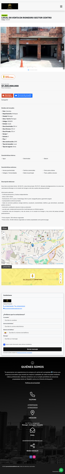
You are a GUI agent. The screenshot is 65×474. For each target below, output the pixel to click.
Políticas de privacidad (32, 383)
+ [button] (3, 232)
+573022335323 (20, 306)
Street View (8, 76)
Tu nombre (6, 317)
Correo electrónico (8, 323)
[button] (62, 47)
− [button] (3, 235)
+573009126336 (9, 306)
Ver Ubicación (27, 279)
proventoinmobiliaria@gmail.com (13, 308)
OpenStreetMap (59, 263)
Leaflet (50, 263)
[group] (32, 47)
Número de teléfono (8, 329)
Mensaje (5, 336)
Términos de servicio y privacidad (24, 352)
